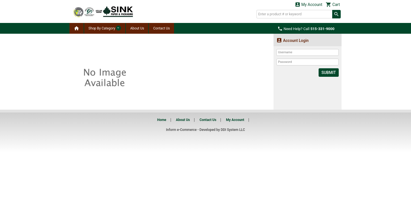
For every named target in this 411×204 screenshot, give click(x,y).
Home (161, 120)
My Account (309, 4)
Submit (328, 72)
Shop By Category (104, 28)
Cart (333, 4)
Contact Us (161, 28)
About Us (137, 28)
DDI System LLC (233, 130)
